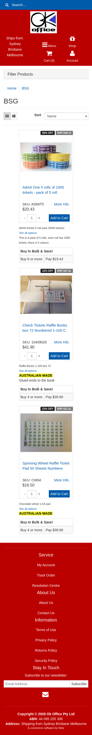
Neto (61, 727)
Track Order (46, 575)
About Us (46, 603)
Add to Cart (59, 218)
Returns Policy (46, 650)
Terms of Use (46, 630)
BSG (25, 88)
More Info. (61, 204)
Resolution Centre (46, 586)
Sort (37, 115)
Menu (49, 46)
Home (11, 88)
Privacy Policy (46, 640)
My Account (46, 565)
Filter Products (20, 74)
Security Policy (46, 661)
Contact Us (46, 613)
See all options (28, 232)
